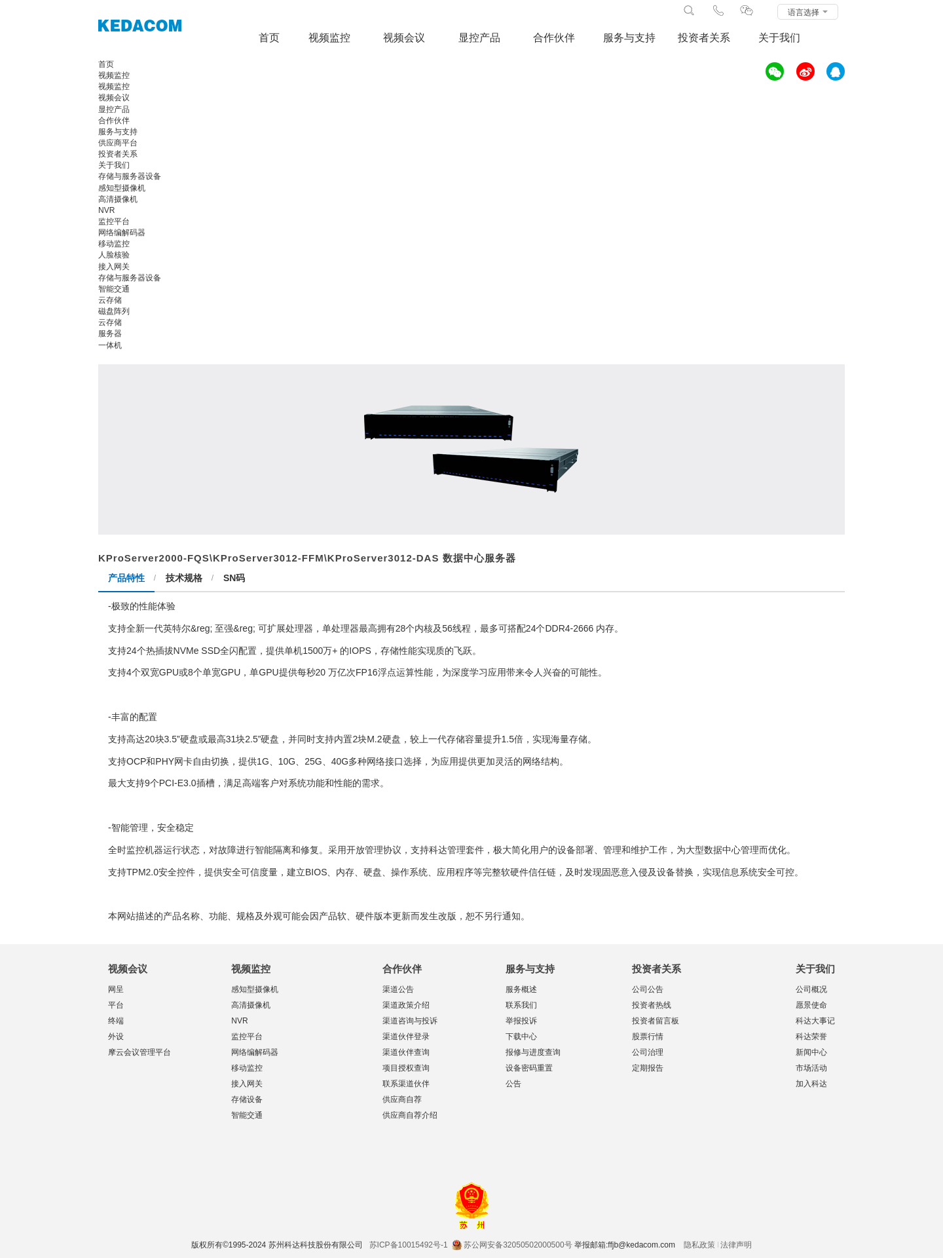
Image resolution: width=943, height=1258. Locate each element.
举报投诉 (521, 1020)
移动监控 (247, 1068)
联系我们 (521, 1005)
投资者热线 (651, 1005)
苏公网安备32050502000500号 (512, 1244)
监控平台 (247, 1036)
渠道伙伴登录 (406, 1036)
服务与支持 (629, 37)
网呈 (116, 989)
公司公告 (647, 989)
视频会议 (404, 37)
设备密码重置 (529, 1068)
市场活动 (811, 1068)
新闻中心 (811, 1052)
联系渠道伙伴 (406, 1083)
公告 (513, 1083)
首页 (269, 37)
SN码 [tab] (234, 578)
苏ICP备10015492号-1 (408, 1244)
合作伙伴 (554, 37)
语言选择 (808, 12)
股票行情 (647, 1036)
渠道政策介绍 (406, 1005)
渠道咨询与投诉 (409, 1020)
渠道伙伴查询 (406, 1052)
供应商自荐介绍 (409, 1115)
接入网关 (247, 1083)
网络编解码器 (254, 1052)
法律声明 (736, 1244)
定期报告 (647, 1068)
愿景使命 (811, 1005)
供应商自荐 (402, 1099)
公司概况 (811, 989)
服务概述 (521, 989)
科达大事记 (815, 1020)
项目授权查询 (406, 1068)
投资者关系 (704, 37)
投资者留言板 (655, 1020)
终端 (116, 1020)
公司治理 (647, 1052)
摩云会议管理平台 (139, 1052)
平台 (116, 1005)
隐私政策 (699, 1244)
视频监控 (329, 37)
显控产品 (479, 37)
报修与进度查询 (533, 1052)
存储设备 (247, 1099)
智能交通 (247, 1115)
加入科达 (811, 1083)
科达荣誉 (811, 1036)
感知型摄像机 (254, 989)
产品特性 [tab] (126, 578)
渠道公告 (398, 989)
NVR (239, 1020)
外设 (116, 1036)
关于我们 (779, 37)
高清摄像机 (250, 1005)
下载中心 (521, 1036)
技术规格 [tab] (184, 578)
